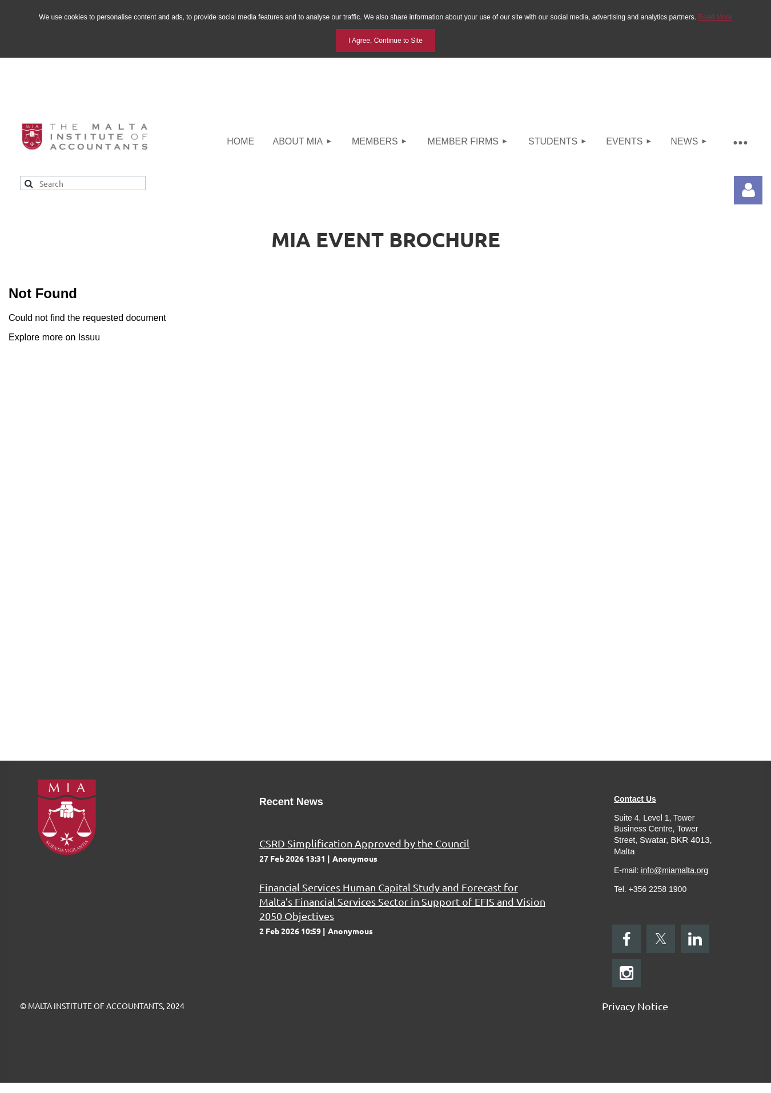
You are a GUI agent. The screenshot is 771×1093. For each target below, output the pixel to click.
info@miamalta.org (674, 870)
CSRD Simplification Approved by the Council (364, 843)
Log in (748, 190)
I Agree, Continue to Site (385, 41)
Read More (715, 17)
